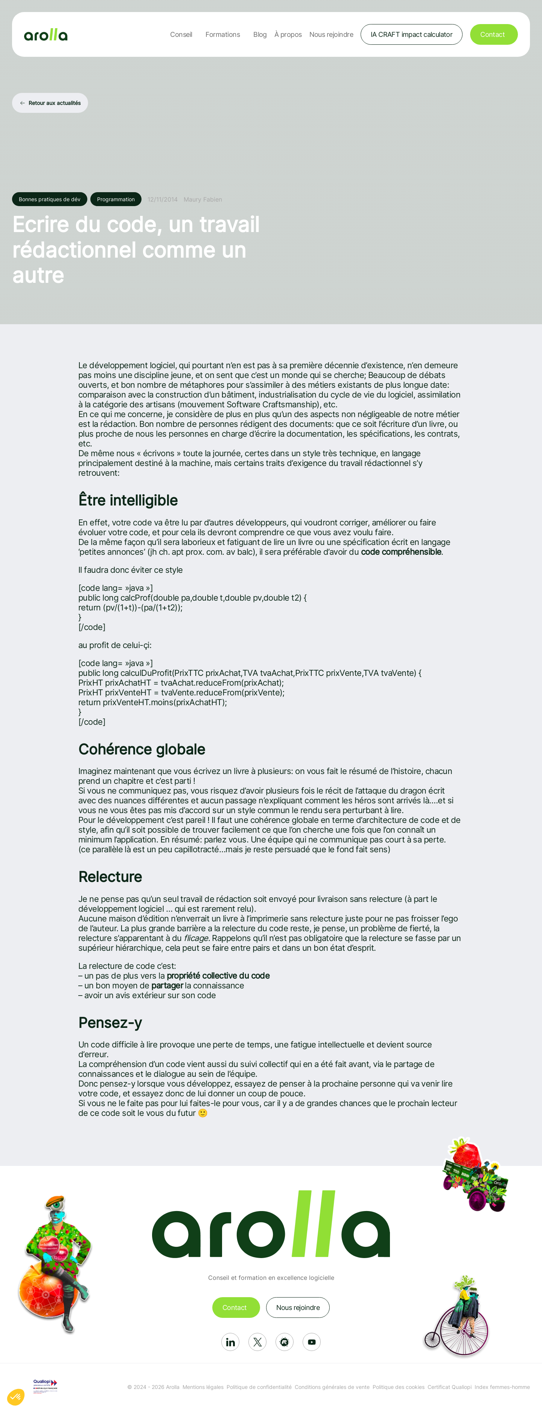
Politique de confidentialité (259, 1387)
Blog (260, 34)
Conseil (181, 34)
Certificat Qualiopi (450, 1387)
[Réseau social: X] (257, 1342)
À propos (288, 34)
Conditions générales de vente (332, 1387)
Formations (223, 34)
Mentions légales (203, 1387)
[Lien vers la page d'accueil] (45, 34)
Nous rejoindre (331, 34)
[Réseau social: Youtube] (312, 1342)
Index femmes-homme (502, 1387)
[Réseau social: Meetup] (285, 1342)
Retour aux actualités (55, 103)
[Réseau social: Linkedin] (230, 1342)
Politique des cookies (399, 1387)
